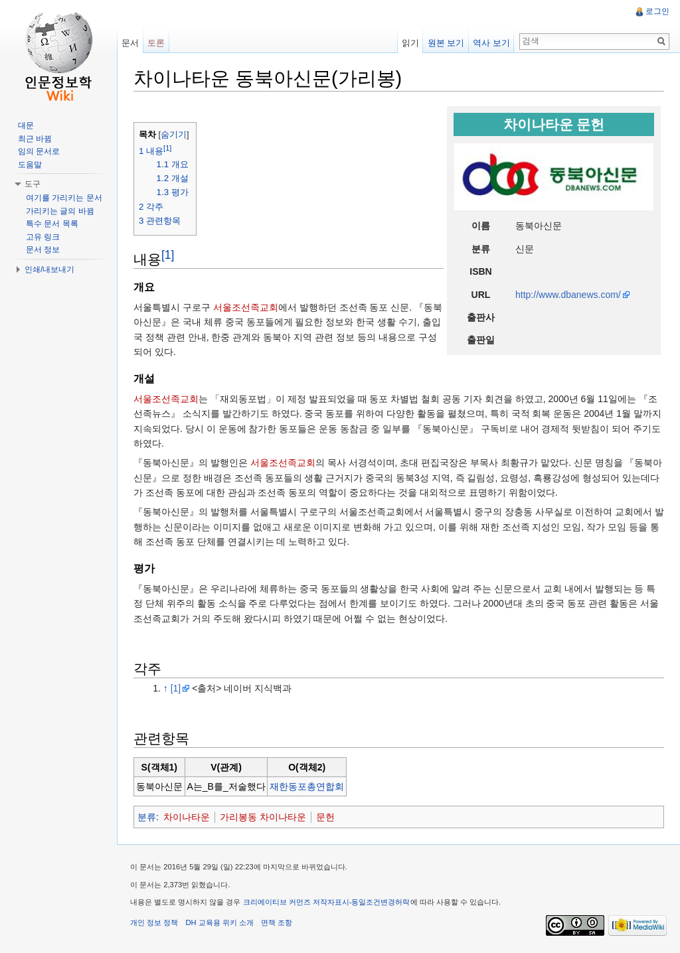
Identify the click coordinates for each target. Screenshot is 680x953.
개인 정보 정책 (154, 922)
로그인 (657, 11)
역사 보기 (491, 43)
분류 (146, 817)
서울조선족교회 (245, 307)
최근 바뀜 (35, 138)
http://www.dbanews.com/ (568, 294)
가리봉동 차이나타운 (263, 817)
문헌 (325, 817)
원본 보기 (446, 43)
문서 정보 (43, 249)
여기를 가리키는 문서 (64, 197)
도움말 (30, 164)
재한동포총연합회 (307, 786)
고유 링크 (43, 237)
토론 (156, 43)
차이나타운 (186, 817)
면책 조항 (276, 922)
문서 (130, 43)
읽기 (410, 43)
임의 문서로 (39, 151)
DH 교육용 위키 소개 (219, 922)
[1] (167, 254)
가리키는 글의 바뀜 (60, 211)
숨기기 (174, 134)
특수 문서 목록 (52, 223)
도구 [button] (33, 183)
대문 (26, 125)
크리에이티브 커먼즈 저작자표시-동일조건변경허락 (326, 902)
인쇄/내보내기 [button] (49, 269)
